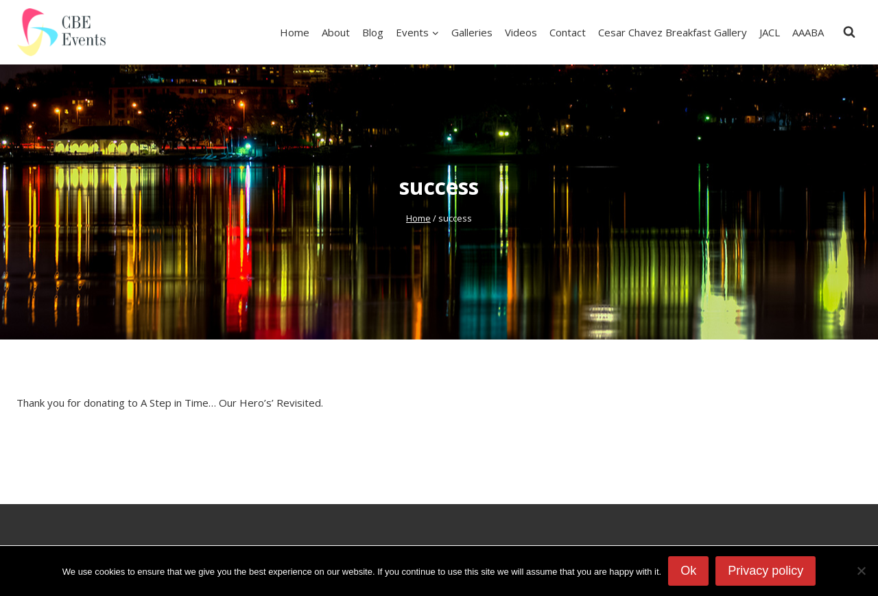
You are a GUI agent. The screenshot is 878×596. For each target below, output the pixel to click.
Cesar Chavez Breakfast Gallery (672, 32)
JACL (769, 32)
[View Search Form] (849, 32)
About (336, 32)
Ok (688, 570)
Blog (372, 32)
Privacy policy (765, 570)
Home (294, 32)
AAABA (808, 32)
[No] (861, 570)
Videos (521, 32)
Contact (567, 32)
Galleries (472, 32)
